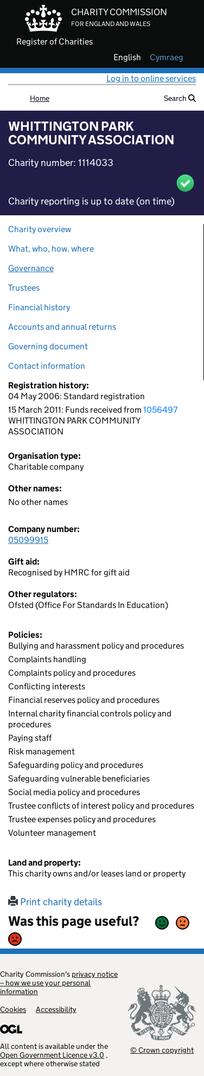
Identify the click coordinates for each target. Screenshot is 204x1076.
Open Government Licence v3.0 (52, 1055)
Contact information (46, 366)
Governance (31, 268)
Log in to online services (151, 78)
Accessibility (56, 1009)
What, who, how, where (51, 249)
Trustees (24, 288)
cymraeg (166, 57)
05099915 (28, 540)
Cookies (13, 1009)
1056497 (160, 410)
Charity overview (39, 229)
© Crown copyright (162, 1049)
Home (39, 98)
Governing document (48, 346)
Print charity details (55, 902)
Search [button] (180, 98)
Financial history (39, 307)
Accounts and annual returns (62, 327)
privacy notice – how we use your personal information (59, 982)
